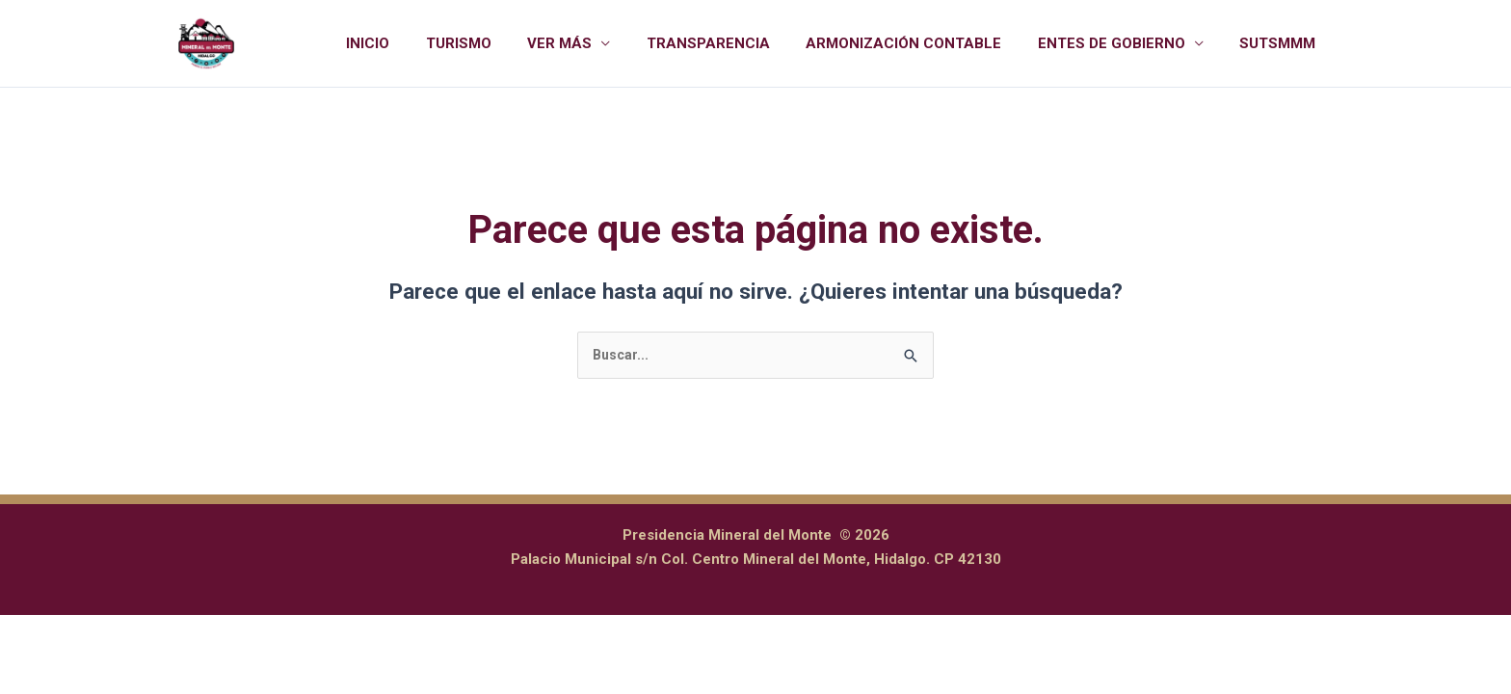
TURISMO (498, 43)
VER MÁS (592, 43)
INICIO (415, 43)
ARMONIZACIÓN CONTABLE (922, 43)
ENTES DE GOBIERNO (1122, 43)
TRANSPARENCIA (733, 43)
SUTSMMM (1281, 43)
